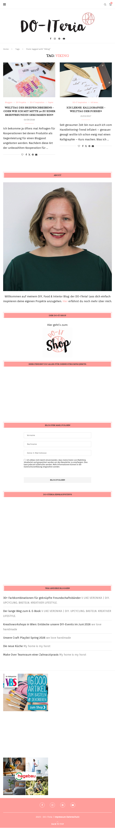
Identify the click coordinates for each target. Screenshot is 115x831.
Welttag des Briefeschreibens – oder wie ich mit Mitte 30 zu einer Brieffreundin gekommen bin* (29, 114)
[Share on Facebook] (26, 158)
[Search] (105, 4)
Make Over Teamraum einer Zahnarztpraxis (31, 657)
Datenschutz (72, 820)
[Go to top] (57, 826)
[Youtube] (64, 39)
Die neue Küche (13, 649)
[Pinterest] (59, 39)
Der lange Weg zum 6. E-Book (22, 614)
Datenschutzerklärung (33, 470)
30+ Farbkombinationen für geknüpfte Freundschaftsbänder (42, 601)
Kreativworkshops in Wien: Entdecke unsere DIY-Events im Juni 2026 (47, 627)
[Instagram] (55, 39)
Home (6, 49)
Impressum (60, 820)
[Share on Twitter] (29, 157)
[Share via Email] (36, 158)
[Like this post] (22, 158)
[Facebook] (50, 39)
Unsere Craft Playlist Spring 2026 (24, 640)
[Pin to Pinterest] (33, 158)
